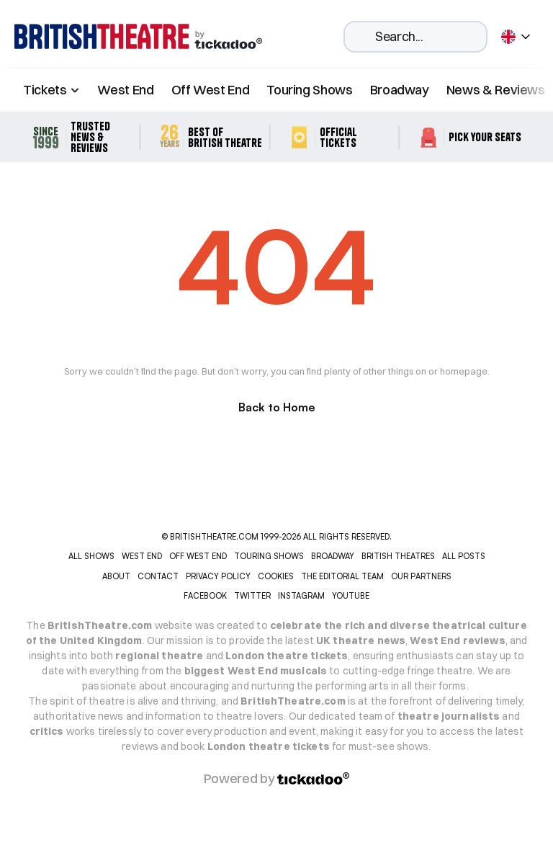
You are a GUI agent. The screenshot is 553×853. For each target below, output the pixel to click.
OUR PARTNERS (421, 576)
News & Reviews (495, 89)
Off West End (210, 89)
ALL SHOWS (91, 556)
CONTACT (158, 576)
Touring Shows (309, 89)
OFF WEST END (198, 556)
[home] (138, 36)
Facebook (205, 596)
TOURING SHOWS (269, 556)
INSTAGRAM (301, 596)
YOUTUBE (350, 596)
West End (125, 89)
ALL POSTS (463, 556)
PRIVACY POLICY (218, 576)
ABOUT (116, 576)
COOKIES (276, 576)
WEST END (142, 556)
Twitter (252, 596)
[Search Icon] (415, 37)
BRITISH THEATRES (398, 556)
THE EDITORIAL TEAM (342, 576)
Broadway (399, 89)
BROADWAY (332, 556)
